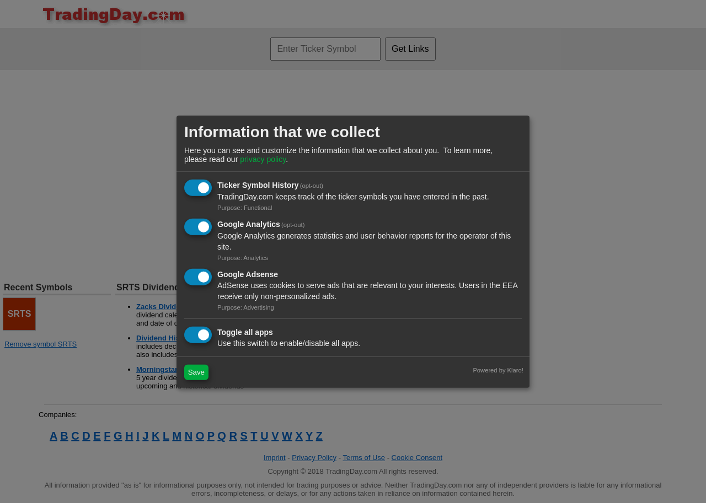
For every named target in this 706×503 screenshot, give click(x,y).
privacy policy (263, 159)
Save (196, 372)
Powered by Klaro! (498, 369)
